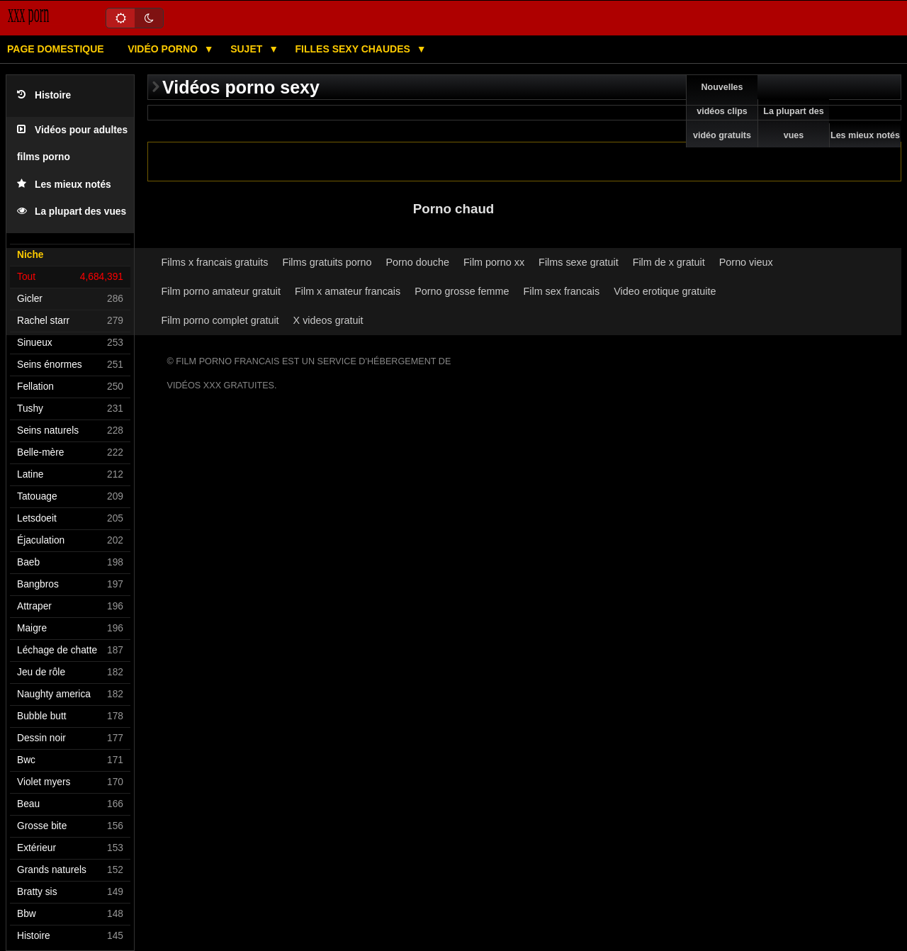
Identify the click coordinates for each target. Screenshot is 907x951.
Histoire (44, 95)
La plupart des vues (71, 211)
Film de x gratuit (669, 262)
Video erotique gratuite (665, 291)
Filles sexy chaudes (354, 49)
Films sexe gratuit (579, 262)
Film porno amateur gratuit (221, 291)
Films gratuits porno (326, 262)
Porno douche (417, 262)
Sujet (247, 49)
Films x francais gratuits (215, 262)
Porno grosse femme (462, 291)
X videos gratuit (328, 320)
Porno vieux (746, 262)
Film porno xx (493, 262)
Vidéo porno (164, 49)
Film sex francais (562, 291)
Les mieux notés (64, 184)
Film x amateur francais (347, 291)
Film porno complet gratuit (220, 320)
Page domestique (55, 49)
